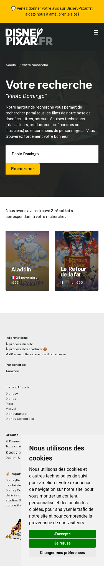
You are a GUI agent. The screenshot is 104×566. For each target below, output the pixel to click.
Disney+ (12, 394)
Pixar (10, 404)
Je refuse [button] (62, 543)
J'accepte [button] (62, 534)
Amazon (12, 371)
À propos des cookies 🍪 (26, 349)
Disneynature (16, 414)
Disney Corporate (20, 419)
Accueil (12, 65)
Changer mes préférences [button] (62, 552)
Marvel (11, 409)
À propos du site (19, 344)
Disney (11, 399)
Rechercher (22, 168)
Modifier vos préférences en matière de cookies (36, 354)
